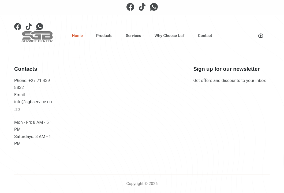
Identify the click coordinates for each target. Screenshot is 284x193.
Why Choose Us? (170, 35)
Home (77, 35)
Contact (205, 35)
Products (104, 35)
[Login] (260, 36)
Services (133, 35)
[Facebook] (130, 7)
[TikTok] (142, 7)
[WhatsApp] (154, 7)
